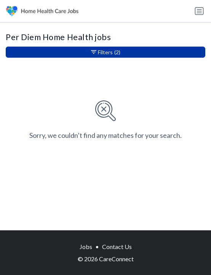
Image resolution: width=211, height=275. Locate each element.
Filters (105, 52)
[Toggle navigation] (199, 11)
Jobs (86, 246)
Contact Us (117, 246)
